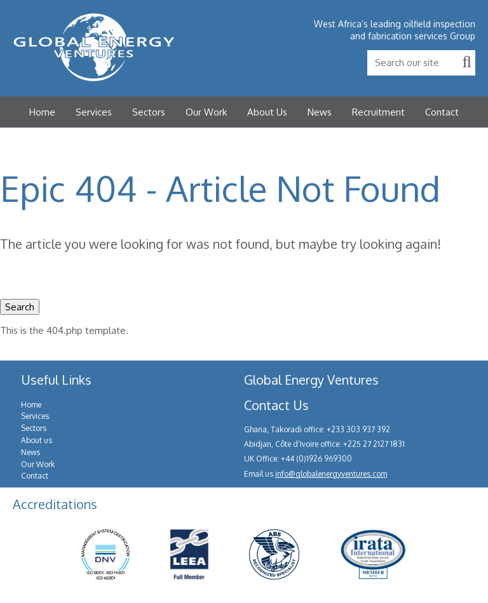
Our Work (206, 112)
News (320, 112)
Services (94, 112)
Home (42, 112)
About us (36, 440)
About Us (267, 112)
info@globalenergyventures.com (331, 474)
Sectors (148, 112)
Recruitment (378, 112)
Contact (442, 112)
